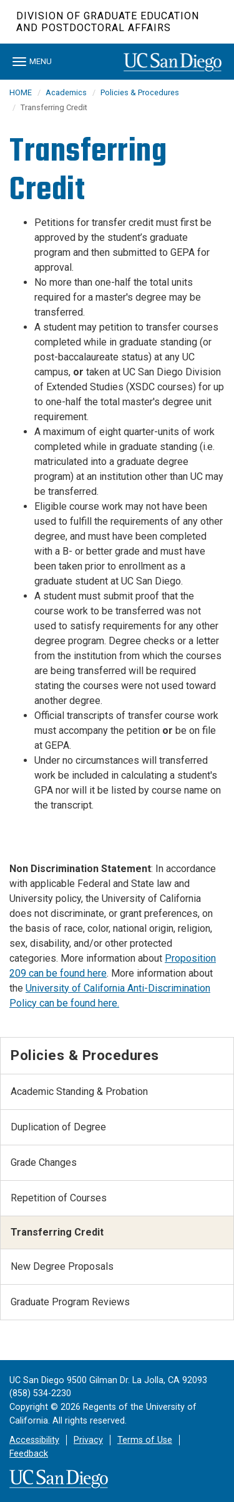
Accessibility (34, 1440)
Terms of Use (144, 1440)
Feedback (28, 1453)
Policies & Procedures (139, 92)
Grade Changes (44, 1162)
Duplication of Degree (58, 1127)
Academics (66, 92)
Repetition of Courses (59, 1198)
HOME (20, 92)
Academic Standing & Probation (79, 1091)
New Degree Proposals (62, 1266)
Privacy (88, 1440)
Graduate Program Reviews (70, 1302)
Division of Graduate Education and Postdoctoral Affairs (107, 22)
